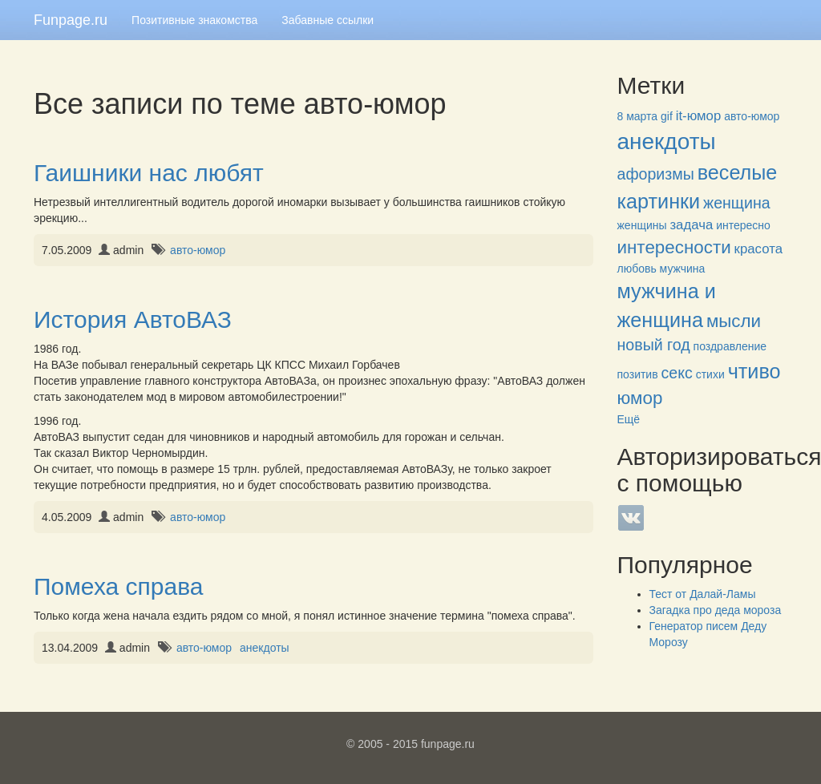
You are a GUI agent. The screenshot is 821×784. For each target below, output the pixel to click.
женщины (642, 225)
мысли (733, 321)
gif (667, 116)
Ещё (629, 419)
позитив (637, 374)
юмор (640, 398)
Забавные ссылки (327, 20)
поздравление (730, 346)
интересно (743, 225)
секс (677, 373)
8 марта (637, 116)
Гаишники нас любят (149, 173)
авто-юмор (197, 250)
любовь (637, 268)
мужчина (683, 268)
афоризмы (655, 174)
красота (758, 249)
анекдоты (264, 647)
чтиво (754, 371)
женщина (736, 203)
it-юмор (699, 115)
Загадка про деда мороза (715, 610)
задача (691, 224)
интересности (674, 247)
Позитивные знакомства (194, 20)
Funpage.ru (70, 20)
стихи (710, 374)
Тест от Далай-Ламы (702, 594)
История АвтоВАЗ (133, 319)
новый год (653, 345)
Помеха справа (118, 586)
